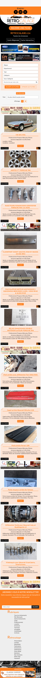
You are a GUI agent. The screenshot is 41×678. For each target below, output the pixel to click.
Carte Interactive (27, 40)
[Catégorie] (20, 75)
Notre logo (17, 657)
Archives (16, 633)
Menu (20, 8)
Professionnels (18, 622)
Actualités (17, 629)
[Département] (20, 68)
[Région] (20, 65)
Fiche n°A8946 (4, 423)
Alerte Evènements (20, 619)
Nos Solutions (18, 655)
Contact (16, 643)
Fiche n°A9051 (4, 183)
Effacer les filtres (28, 87)
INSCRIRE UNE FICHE (20, 28)
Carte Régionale (13, 40)
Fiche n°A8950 (4, 459)
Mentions (17, 653)
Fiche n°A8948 (4, 388)
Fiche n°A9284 (4, 148)
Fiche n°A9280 (4, 577)
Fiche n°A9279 (4, 221)
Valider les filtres (12, 87)
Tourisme (17, 628)
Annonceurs (17, 648)
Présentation (18, 641)
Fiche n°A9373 (4, 306)
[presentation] (20, 601)
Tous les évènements (20, 615)
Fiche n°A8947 (4, 503)
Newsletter (17, 644)
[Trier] (22, 97)
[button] (20, 123)
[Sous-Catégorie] (20, 78)
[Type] (20, 72)
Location (16, 624)
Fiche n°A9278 (4, 267)
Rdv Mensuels (18, 617)
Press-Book (17, 651)
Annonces (17, 626)
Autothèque (17, 631)
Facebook (17, 658)
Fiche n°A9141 (4, 344)
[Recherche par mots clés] (19, 82)
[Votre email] (17, 606)
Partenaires (17, 646)
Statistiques (17, 650)
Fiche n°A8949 (4, 540)
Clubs (15, 621)
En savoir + (20, 146)
